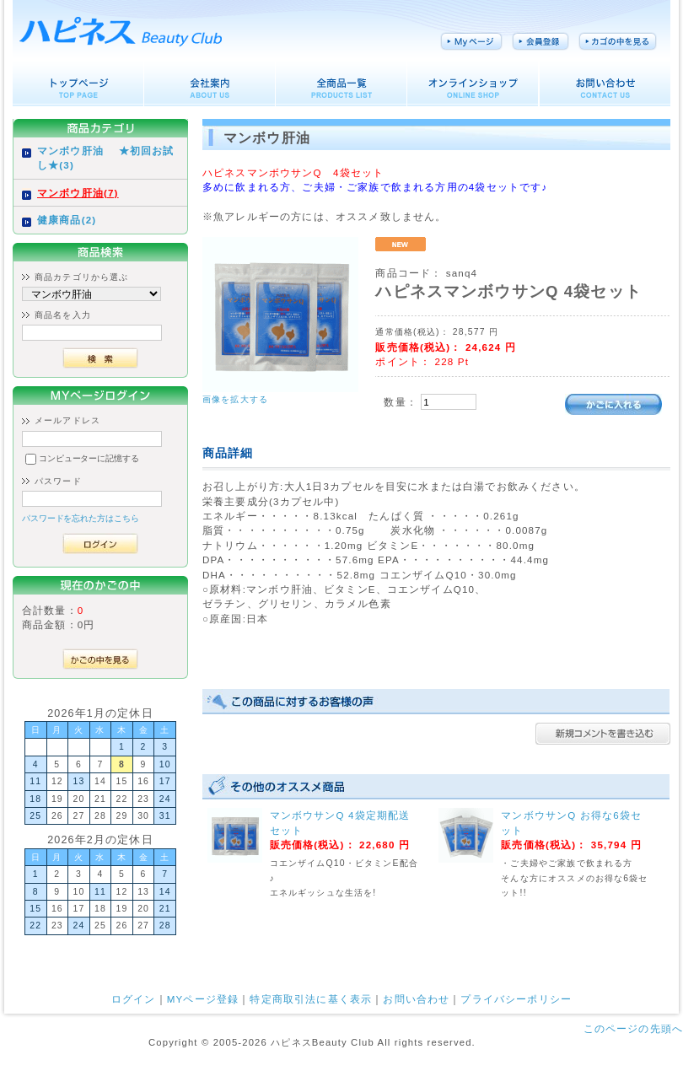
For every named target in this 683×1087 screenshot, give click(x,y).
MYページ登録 (203, 998)
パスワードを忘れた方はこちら (80, 518)
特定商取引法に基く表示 (311, 998)
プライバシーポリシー (516, 998)
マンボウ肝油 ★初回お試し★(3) (105, 157)
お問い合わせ (416, 998)
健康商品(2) (66, 219)
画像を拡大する (235, 399)
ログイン (133, 998)
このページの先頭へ (633, 1028)
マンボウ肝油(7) (78, 192)
